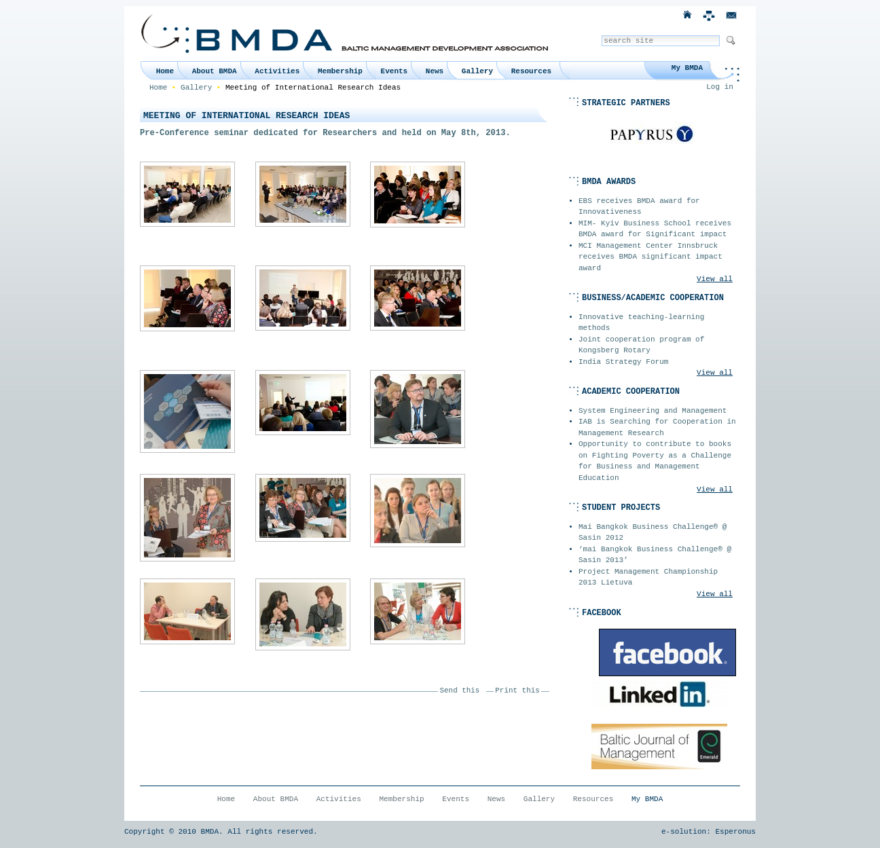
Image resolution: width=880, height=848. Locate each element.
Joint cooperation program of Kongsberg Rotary (641, 345)
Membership (340, 71)
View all (715, 279)
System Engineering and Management (653, 411)
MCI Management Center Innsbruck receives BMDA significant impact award (650, 257)
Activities (277, 71)
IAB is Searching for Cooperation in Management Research (657, 427)
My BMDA (687, 68)
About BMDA (214, 71)
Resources (531, 71)
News (434, 71)
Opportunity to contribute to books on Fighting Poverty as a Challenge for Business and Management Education (655, 461)
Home (165, 71)
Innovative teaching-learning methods (641, 323)
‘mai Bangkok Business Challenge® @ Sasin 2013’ (655, 555)
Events (394, 71)
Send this (460, 690)
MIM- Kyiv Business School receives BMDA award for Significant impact (655, 229)
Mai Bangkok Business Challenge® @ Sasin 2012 (653, 532)
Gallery (477, 71)
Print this (517, 690)
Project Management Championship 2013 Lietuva (648, 577)
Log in (719, 87)
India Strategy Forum (623, 362)
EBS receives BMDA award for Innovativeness (639, 207)
